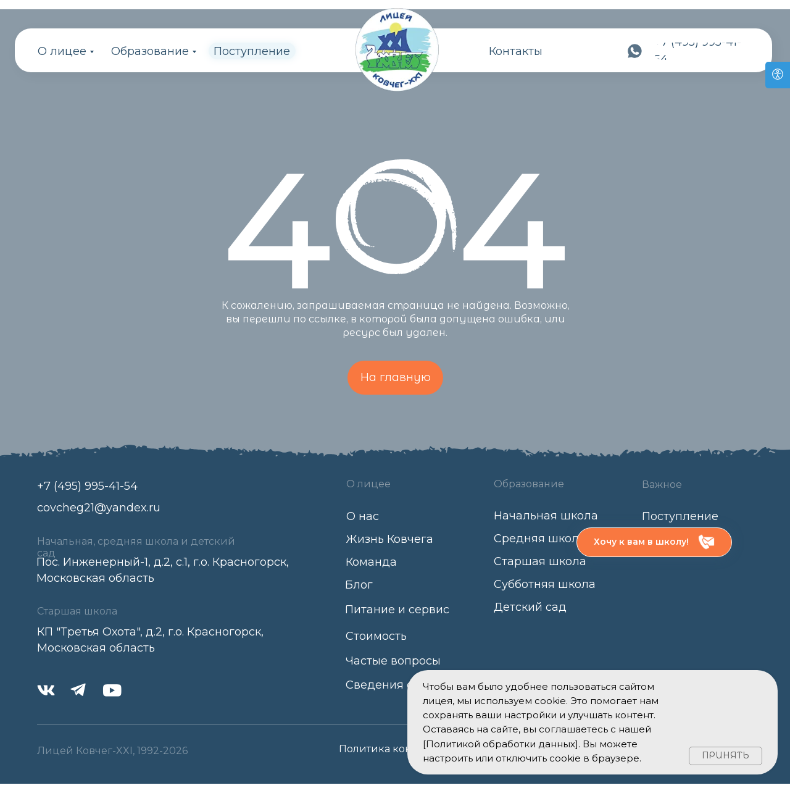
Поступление (252, 51)
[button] (654, 542)
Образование (150, 51)
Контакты (516, 51)
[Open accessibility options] (777, 75)
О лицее (62, 51)
